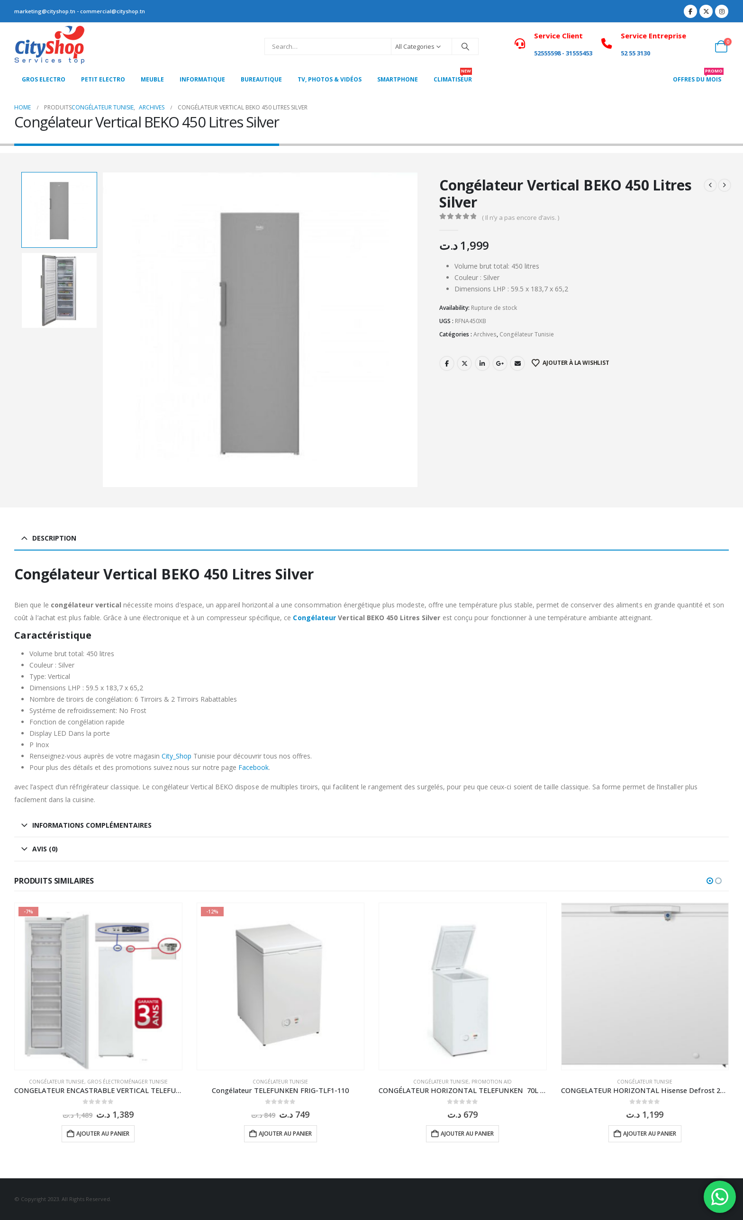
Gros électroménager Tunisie (127, 1081)
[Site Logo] (49, 46)
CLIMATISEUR (453, 76)
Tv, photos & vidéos (330, 79)
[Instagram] (721, 11)
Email (517, 363)
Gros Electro (43, 79)
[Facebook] (690, 11)
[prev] (710, 185)
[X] (706, 11)
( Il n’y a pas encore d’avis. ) (520, 217)
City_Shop (176, 755)
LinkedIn (482, 363)
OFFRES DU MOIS (698, 76)
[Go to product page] (98, 986)
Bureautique (261, 79)
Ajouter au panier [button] (102, 1134)
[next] (724, 185)
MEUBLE (152, 79)
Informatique (202, 79)
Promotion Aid (491, 1081)
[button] (710, 880)
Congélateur (314, 617)
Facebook (446, 363)
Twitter (464, 363)
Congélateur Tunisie (526, 334)
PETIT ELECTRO (103, 79)
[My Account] (700, 46)
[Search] (465, 46)
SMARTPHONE (397, 79)
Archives (485, 334)
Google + (499, 363)
